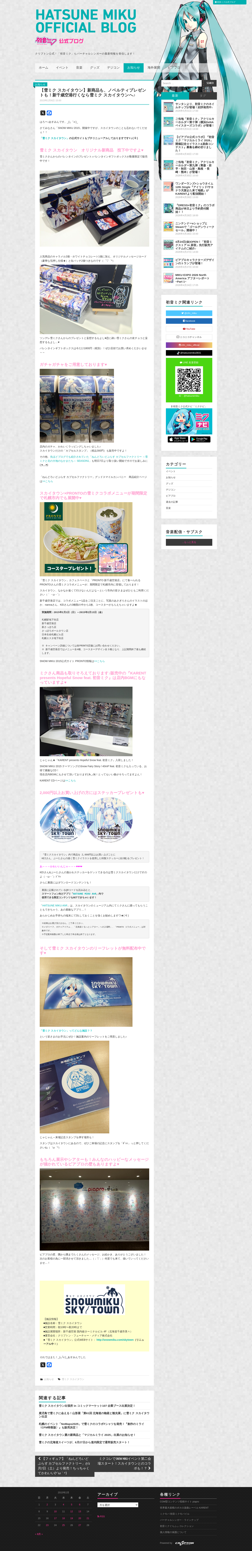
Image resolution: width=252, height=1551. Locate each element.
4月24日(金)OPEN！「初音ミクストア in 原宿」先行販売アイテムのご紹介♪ (194, 235)
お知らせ (133, 57)
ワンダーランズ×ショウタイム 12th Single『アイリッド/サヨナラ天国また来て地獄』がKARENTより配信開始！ (194, 178)
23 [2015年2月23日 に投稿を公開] (47, 1515)
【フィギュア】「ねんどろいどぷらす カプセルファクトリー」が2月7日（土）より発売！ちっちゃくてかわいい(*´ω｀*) (64, 1456)
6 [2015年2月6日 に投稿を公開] (79, 1494)
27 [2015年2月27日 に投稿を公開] (79, 1515)
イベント (62, 57)
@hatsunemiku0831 (189, 342)
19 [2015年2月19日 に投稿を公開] (71, 1508)
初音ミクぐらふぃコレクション (177, 1515)
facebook (189, 310)
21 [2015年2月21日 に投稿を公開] (87, 1508)
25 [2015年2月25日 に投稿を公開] (63, 1515)
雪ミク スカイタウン (73, 1369)
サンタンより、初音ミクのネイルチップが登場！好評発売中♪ (194, 95)
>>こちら (47, 470)
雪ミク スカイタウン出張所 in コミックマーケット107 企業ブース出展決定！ (87, 1395)
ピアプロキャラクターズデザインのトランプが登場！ (194, 251)
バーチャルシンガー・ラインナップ (179, 1509)
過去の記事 (172, 491)
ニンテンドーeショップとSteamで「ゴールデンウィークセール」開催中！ (194, 216)
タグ (203, 85)
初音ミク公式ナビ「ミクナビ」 (189, 396)
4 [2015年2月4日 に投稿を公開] (63, 1494)
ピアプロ (174, 57)
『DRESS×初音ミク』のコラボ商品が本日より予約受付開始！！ (195, 198)
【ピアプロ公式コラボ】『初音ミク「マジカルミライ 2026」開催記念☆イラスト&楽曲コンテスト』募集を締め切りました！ (194, 133)
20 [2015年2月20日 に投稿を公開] (79, 1508)
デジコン (113, 57)
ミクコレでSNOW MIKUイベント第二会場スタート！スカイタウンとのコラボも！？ (124, 1453)
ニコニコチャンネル (189, 326)
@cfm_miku (189, 303)
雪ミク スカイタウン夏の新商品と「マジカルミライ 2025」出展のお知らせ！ (87, 1424)
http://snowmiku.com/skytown (115, 1329)
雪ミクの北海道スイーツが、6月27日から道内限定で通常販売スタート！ (84, 1431)
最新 (175, 85)
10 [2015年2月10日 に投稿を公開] (55, 1501)
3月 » (40, 1523)
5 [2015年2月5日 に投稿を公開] (71, 1494)
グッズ (94, 57)
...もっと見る (189, 532)
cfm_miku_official (189, 335)
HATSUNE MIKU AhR (84, 883)
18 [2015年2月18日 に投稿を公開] (63, 1508)
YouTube (189, 318)
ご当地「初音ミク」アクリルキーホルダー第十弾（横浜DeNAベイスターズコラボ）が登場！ (194, 112)
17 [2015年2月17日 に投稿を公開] (55, 1508)
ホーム (43, 57)
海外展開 (154, 57)
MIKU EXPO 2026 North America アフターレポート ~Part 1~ (192, 268)
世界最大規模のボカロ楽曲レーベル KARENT (184, 1497)
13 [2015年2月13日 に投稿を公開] (79, 1501)
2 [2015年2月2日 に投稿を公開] (47, 1494)
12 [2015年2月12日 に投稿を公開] (71, 1501)
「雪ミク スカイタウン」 (54, 127)
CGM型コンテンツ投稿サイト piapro (179, 1491)
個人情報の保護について (173, 1522)
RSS (101, 1506)
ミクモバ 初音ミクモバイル (175, 1503)
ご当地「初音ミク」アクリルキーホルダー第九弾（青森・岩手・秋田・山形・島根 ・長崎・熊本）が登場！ (194, 156)
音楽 (79, 57)
